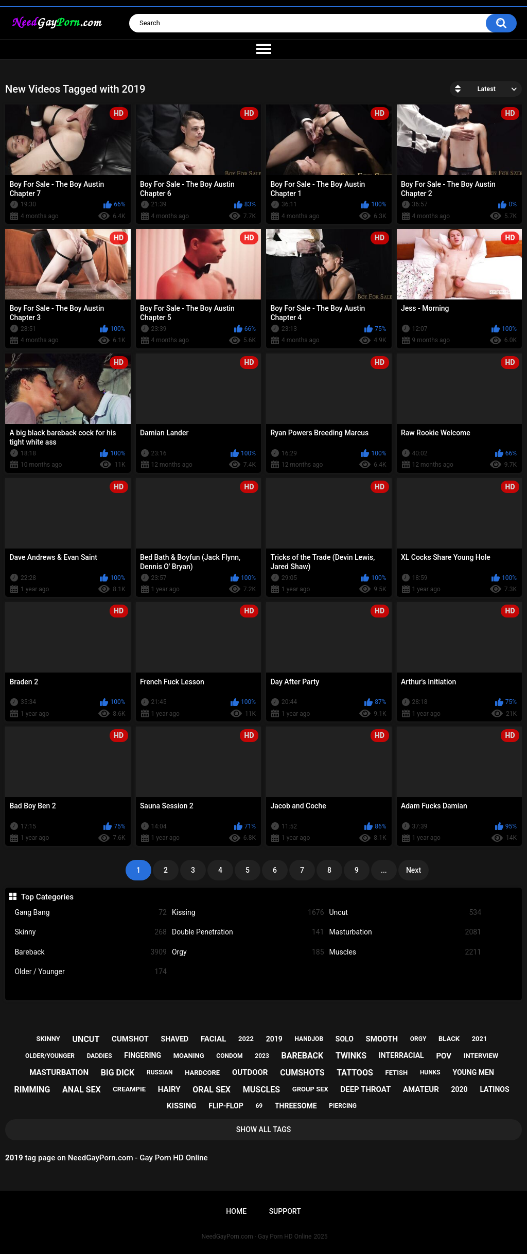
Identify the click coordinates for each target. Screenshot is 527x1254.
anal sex (81, 1089)
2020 (459, 1089)
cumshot (130, 1039)
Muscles (405, 952)
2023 (262, 1055)
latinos (494, 1089)
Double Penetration (248, 932)
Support (285, 1211)
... (384, 870)
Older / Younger (90, 971)
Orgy (248, 952)
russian (160, 1072)
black (449, 1039)
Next (413, 870)
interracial (401, 1055)
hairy (169, 1089)
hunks (430, 1072)
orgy (418, 1039)
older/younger (50, 1055)
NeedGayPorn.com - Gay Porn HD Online (257, 1236)
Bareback (90, 952)
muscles (261, 1089)
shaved (175, 1039)
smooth (382, 1039)
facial (213, 1039)
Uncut (405, 912)
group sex (310, 1089)
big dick (118, 1073)
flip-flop (225, 1106)
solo (345, 1039)
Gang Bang (90, 912)
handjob (309, 1039)
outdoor (250, 1072)
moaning (188, 1055)
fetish (396, 1072)
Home (236, 1211)
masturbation (59, 1072)
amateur (421, 1089)
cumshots (302, 1073)
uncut (86, 1039)
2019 (274, 1039)
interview (481, 1055)
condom (229, 1055)
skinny (48, 1039)
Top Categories (47, 897)
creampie (129, 1089)
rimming (32, 1089)
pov (443, 1056)
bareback (303, 1056)
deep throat (365, 1089)
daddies (99, 1055)
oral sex (211, 1089)
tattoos (355, 1073)
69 (258, 1105)
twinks (351, 1056)
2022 (246, 1039)
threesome (296, 1106)
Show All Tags (263, 1129)
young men (473, 1072)
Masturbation (405, 932)
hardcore (202, 1072)
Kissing (248, 912)
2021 (479, 1039)
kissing (182, 1105)
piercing (343, 1105)
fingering (142, 1055)
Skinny (90, 932)
